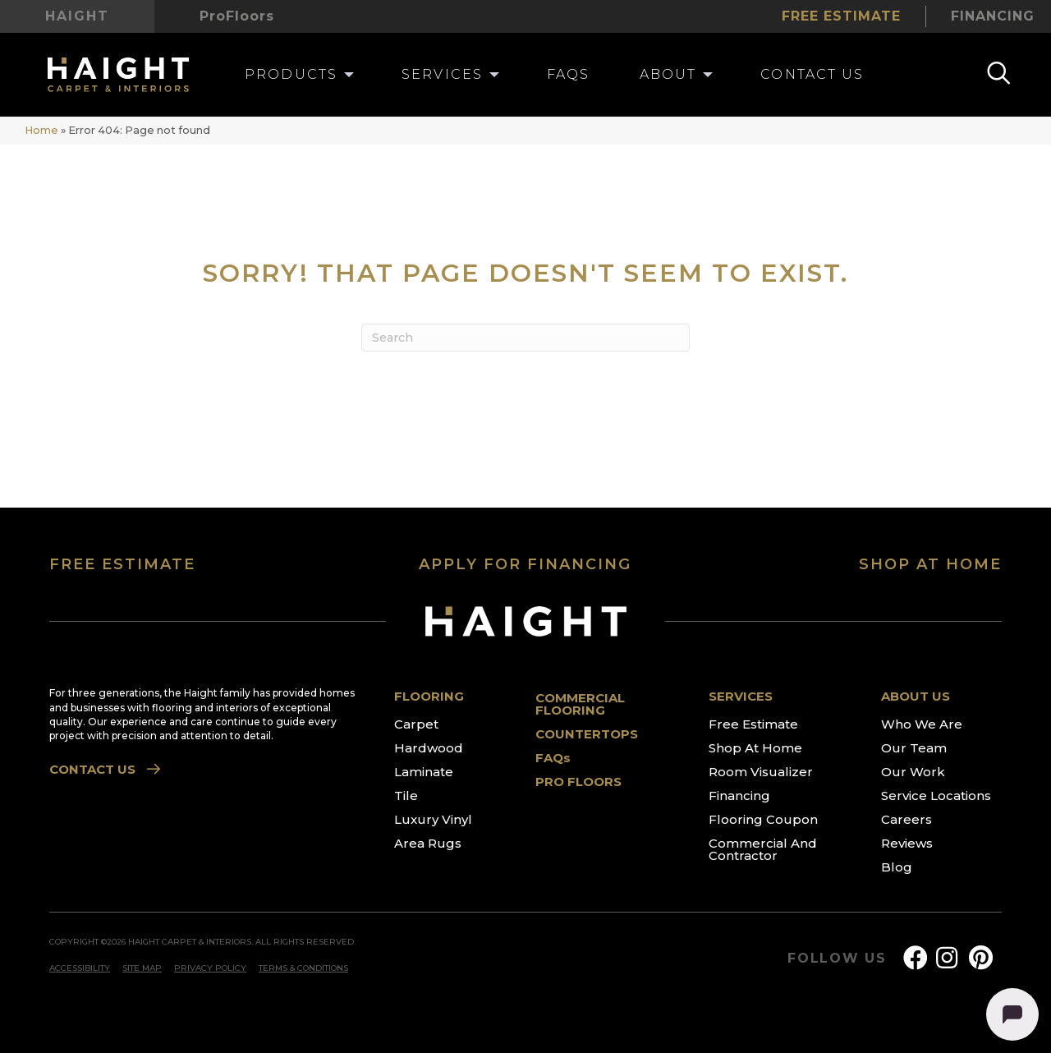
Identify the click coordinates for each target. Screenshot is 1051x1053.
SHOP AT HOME (930, 564)
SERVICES (741, 696)
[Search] (525, 338)
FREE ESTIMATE (122, 564)
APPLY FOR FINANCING (525, 564)
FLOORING (429, 696)
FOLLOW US (837, 958)
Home (41, 130)
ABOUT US (915, 696)
